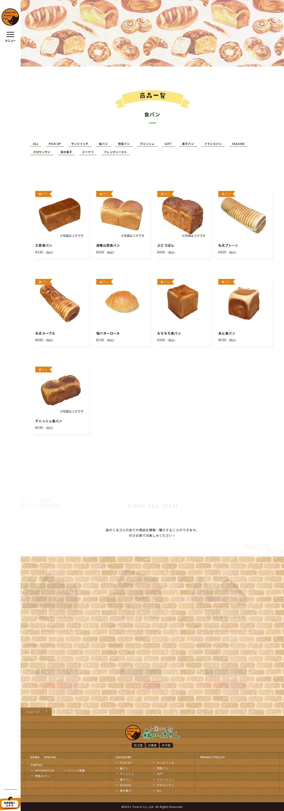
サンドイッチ (80, 144)
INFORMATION (44, 770)
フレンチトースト (115, 152)
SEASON (238, 144)
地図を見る (56, 671)
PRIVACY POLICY (212, 756)
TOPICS (36, 764)
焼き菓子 (66, 152)
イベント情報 (76, 770)
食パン (103, 144)
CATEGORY (123, 756)
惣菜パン (124, 144)
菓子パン (188, 144)
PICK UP (55, 144)
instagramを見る (56, 685)
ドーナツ (88, 152)
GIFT (168, 144)
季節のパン (42, 775)
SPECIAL (50, 756)
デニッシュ (147, 144)
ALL (36, 144)
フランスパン (213, 144)
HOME (34, 756)
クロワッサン (41, 152)
